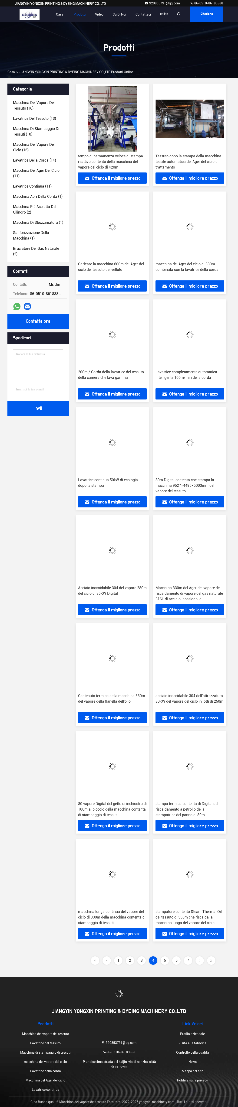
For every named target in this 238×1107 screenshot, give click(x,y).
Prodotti (77, 14)
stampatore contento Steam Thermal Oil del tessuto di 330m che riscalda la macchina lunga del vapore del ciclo (188, 917)
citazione (206, 14)
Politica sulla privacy (192, 1080)
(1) (38, 196)
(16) (34, 105)
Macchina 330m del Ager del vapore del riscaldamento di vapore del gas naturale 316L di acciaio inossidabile (189, 593)
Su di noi (116, 14)
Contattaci (140, 14)
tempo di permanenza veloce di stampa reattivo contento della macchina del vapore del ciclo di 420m (110, 161)
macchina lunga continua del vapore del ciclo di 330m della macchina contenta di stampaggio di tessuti (111, 917)
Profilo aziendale (192, 1034)
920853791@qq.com (163, 3)
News (192, 1062)
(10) (36, 131)
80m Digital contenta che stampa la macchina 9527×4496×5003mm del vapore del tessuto (184, 485)
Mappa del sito (192, 1071)
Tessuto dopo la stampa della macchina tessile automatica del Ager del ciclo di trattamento (188, 161)
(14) (34, 160)
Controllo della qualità (192, 1052)
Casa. (57, 14)
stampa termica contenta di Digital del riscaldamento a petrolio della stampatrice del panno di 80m (186, 809)
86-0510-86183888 (206, 3)
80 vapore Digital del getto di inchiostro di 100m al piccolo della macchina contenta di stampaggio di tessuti (112, 809)
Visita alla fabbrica (192, 1043)
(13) (34, 118)
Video (96, 14)
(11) (36, 173)
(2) (34, 209)
